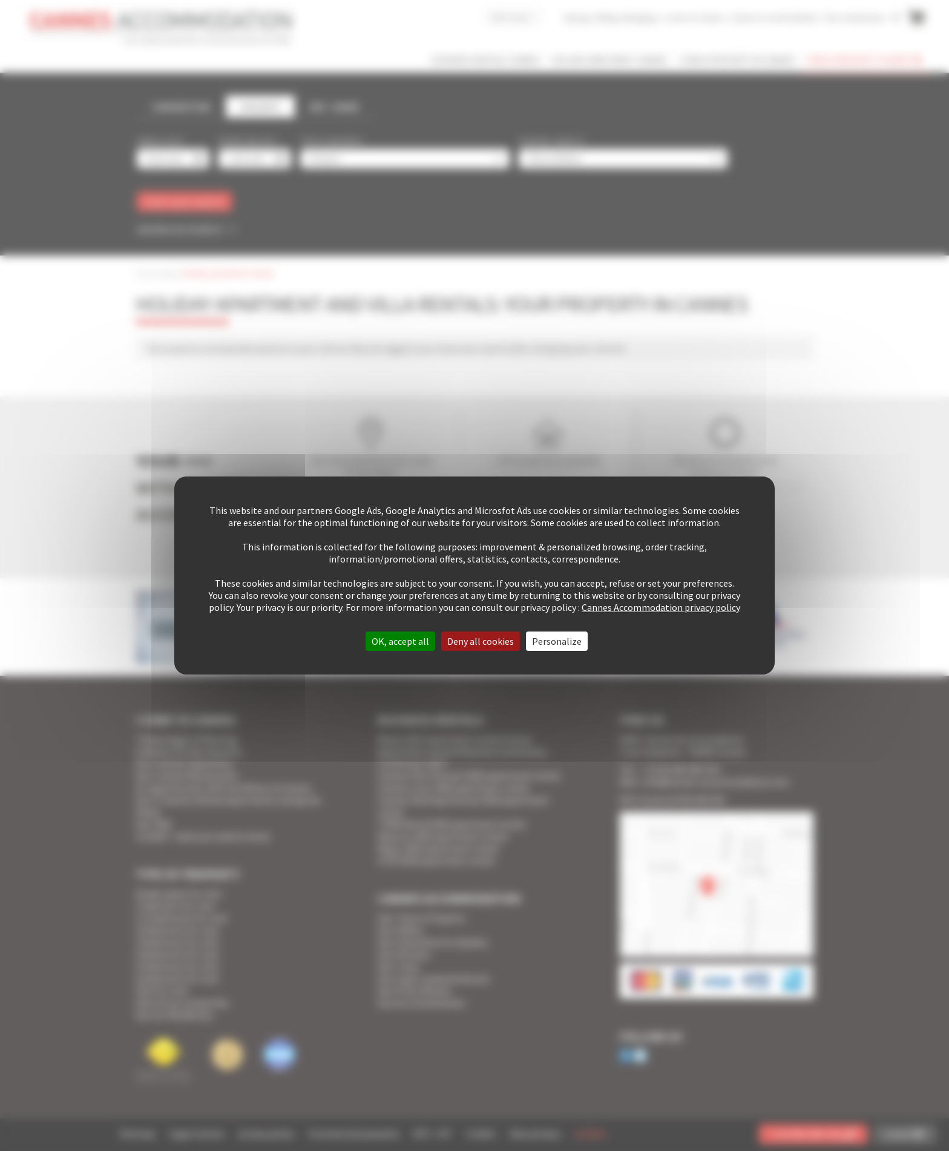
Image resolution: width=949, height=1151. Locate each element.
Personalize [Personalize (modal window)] (557, 641)
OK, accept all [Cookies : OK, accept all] (400, 641)
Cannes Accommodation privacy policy (661, 607)
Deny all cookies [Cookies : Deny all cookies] (480, 641)
